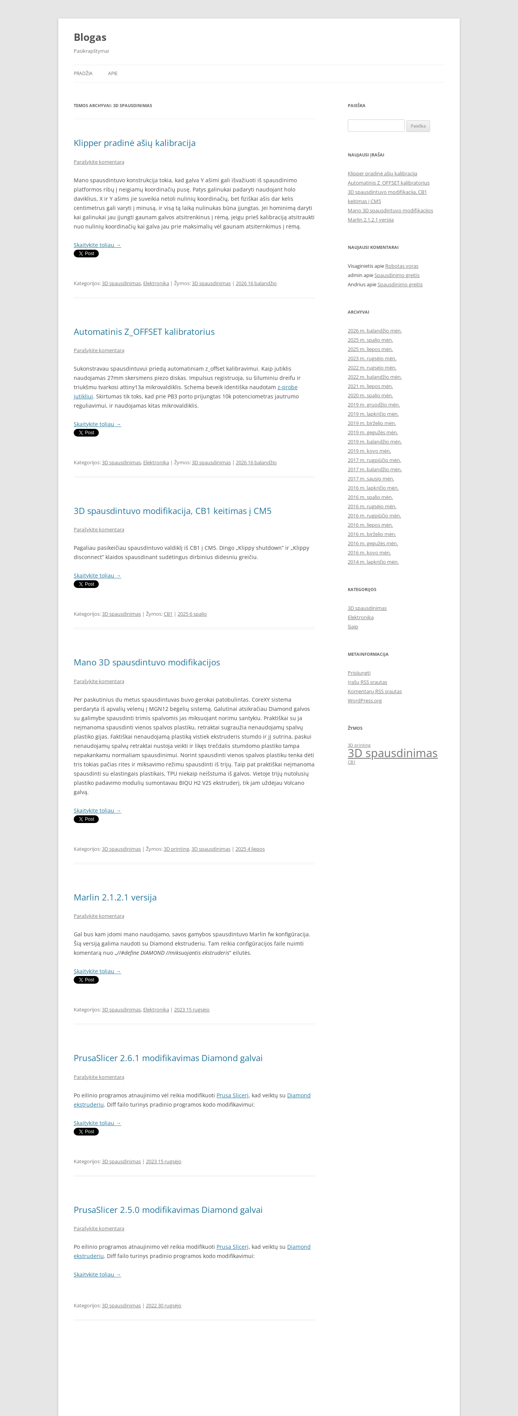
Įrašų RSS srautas (367, 682)
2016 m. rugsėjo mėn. (372, 506)
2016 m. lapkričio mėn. (373, 487)
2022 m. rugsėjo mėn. (372, 367)
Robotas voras (401, 265)
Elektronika (156, 283)
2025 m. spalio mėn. (370, 339)
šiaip (353, 626)
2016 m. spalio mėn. (370, 497)
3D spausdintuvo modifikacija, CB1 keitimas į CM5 (173, 510)
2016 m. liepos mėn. (370, 524)
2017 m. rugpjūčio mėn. (374, 460)
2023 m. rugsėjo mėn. (372, 358)
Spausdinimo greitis (397, 275)
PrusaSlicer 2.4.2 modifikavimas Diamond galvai (168, 1353)
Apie (113, 73)
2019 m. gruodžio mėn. (374, 404)
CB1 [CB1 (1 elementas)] (351, 762)
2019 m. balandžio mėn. (375, 441)
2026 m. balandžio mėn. (375, 330)
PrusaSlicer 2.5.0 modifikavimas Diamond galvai (168, 1209)
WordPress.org (365, 700)
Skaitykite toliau (97, 245)
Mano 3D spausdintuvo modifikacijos (147, 662)
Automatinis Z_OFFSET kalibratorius (144, 331)
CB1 (168, 613)
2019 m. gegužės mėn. (373, 432)
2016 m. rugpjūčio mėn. (374, 515)
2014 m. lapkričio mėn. (373, 561)
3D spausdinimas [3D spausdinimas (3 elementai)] (393, 753)
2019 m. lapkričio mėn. (373, 413)
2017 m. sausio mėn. (371, 478)
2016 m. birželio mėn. (372, 534)
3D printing (176, 848)
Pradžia (83, 73)
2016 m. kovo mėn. (369, 552)
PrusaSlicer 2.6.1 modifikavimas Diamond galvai (168, 1057)
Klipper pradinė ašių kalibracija (135, 142)
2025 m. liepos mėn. (370, 349)
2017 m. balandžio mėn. (375, 469)
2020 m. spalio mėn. (370, 395)
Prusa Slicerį (233, 1095)
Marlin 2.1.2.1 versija (115, 897)
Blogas (90, 37)
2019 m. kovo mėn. (369, 450)
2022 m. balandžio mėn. (375, 376)
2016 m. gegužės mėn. (373, 543)
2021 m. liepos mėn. (370, 386)
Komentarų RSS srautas (375, 691)
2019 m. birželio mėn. (372, 423)
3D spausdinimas (121, 283)
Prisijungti (359, 672)
